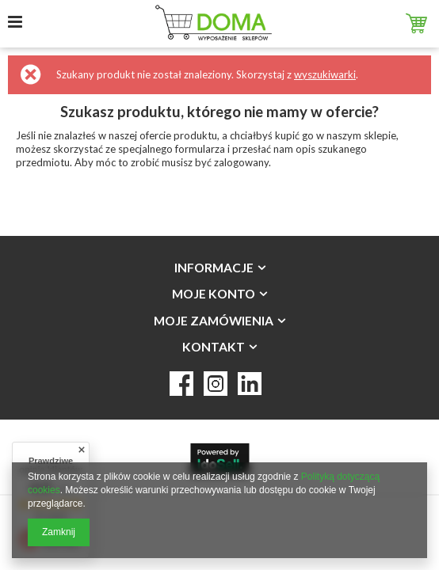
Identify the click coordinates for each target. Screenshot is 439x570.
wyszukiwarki (325, 74)
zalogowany (241, 162)
